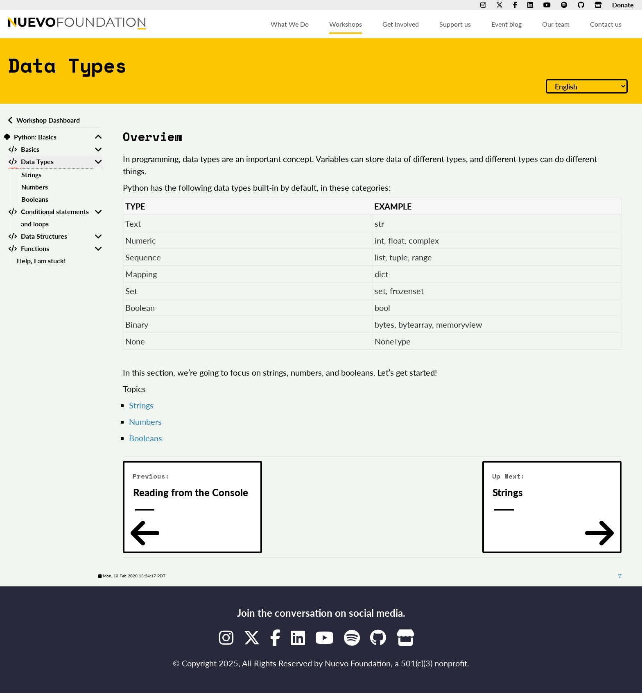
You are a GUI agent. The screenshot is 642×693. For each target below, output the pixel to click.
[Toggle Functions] (98, 248)
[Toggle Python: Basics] (98, 137)
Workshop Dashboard (48, 120)
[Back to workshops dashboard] (9, 120)
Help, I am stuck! (41, 260)
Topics (134, 389)
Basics (30, 149)
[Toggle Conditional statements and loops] (98, 217)
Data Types (37, 161)
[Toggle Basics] (98, 149)
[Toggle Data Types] (98, 162)
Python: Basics (35, 137)
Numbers (34, 187)
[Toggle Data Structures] (98, 236)
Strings (31, 174)
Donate (623, 5)
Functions (35, 248)
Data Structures (44, 236)
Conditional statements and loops (55, 217)
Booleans (34, 199)
